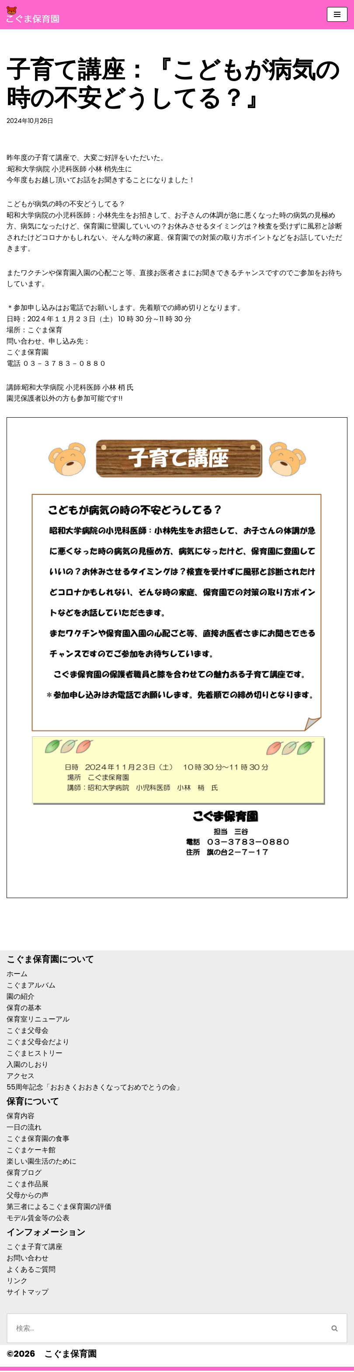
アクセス (21, 1077)
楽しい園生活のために (41, 1163)
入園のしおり (28, 1066)
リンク (17, 1282)
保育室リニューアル (38, 1020)
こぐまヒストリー (34, 1054)
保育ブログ (24, 1174)
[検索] (165, 1329)
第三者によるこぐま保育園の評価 (59, 1208)
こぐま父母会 (28, 1032)
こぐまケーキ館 (31, 1151)
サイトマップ (28, 1293)
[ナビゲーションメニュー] (337, 14)
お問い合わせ (28, 1259)
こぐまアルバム (31, 986)
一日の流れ (24, 1128)
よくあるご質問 (31, 1271)
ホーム (17, 975)
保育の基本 (24, 1009)
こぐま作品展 (28, 1185)
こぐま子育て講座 (34, 1248)
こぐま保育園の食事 (38, 1140)
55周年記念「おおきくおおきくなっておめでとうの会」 (95, 1088)
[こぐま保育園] (33, 14)
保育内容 (21, 1117)
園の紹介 (21, 998)
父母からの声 (28, 1197)
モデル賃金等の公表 (38, 1219)
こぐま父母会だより (38, 1043)
